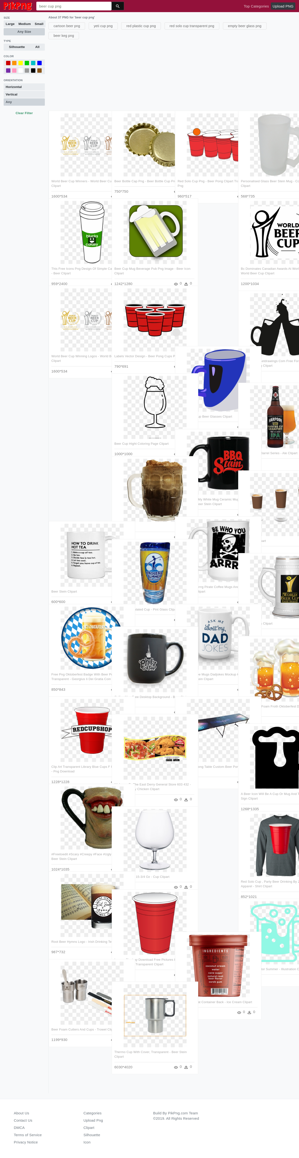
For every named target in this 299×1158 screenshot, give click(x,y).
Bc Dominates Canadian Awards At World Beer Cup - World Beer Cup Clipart (265, 265)
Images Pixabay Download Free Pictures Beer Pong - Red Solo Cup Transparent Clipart (139, 954)
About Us (21, 1113)
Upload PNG (283, 6)
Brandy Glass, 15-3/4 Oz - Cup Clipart (141, 867)
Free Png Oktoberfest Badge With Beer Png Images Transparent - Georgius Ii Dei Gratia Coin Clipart (76, 670)
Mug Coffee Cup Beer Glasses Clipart (204, 409)
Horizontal (14, 87)
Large (10, 24)
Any (9, 102)
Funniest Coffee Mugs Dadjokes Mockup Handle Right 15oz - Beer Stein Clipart (201, 670)
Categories (93, 1113)
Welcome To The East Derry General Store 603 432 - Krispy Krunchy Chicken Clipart (140, 779)
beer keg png (64, 36)
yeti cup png (103, 26)
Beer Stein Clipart (64, 583)
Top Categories (256, 6)
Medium (24, 24)
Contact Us (23, 1120)
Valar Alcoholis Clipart (256, 615)
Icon (87, 1142)
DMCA (19, 1128)
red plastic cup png (141, 26)
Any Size (24, 31)
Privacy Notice (26, 1142)
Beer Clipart (122, 518)
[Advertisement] (173, 74)
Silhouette (17, 47)
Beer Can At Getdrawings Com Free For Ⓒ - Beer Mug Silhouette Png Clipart (266, 357)
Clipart (89, 1128)
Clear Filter (24, 113)
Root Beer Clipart (252, 532)
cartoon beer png (67, 26)
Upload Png (93, 1120)
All (37, 47)
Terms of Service (28, 1135)
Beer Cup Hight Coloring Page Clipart (141, 435)
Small (39, 24)
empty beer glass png (244, 26)
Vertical (11, 94)
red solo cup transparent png (192, 26)
